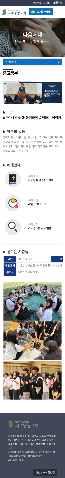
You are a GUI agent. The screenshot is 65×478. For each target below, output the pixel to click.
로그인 (46, 2)
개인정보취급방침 (45, 472)
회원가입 (57, 2)
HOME (37, 2)
